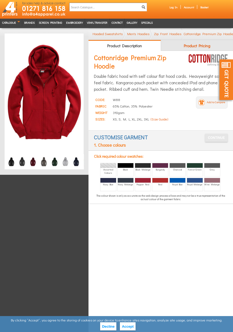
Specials (146, 23)
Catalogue (9, 23)
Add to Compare (216, 102)
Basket (204, 7)
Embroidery (74, 23)
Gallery (132, 23)
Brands (29, 23)
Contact (117, 23)
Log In (173, 7)
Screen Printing (50, 23)
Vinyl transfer (97, 23)
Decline (108, 326)
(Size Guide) (159, 119)
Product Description (124, 45)
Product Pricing (197, 45)
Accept (127, 326)
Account (189, 7)
